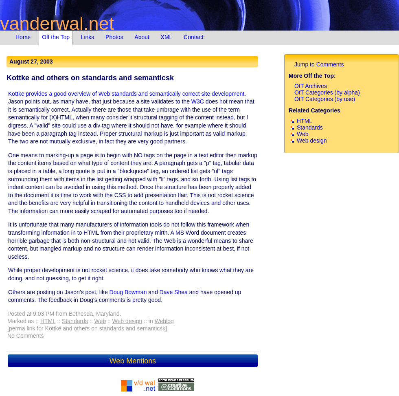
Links (87, 37)
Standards (75, 321)
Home (23, 37)
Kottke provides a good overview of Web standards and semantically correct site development (126, 93)
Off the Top (56, 37)
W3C (197, 101)
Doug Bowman (128, 292)
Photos (114, 37)
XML (167, 37)
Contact (193, 37)
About (141, 37)
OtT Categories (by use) (324, 99)
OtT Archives (310, 86)
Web (100, 321)
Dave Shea (174, 292)
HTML (48, 321)
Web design (127, 321)
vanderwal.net (57, 23)
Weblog (164, 321)
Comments (330, 64)
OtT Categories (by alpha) (327, 92)
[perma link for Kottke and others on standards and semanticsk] (87, 328)
